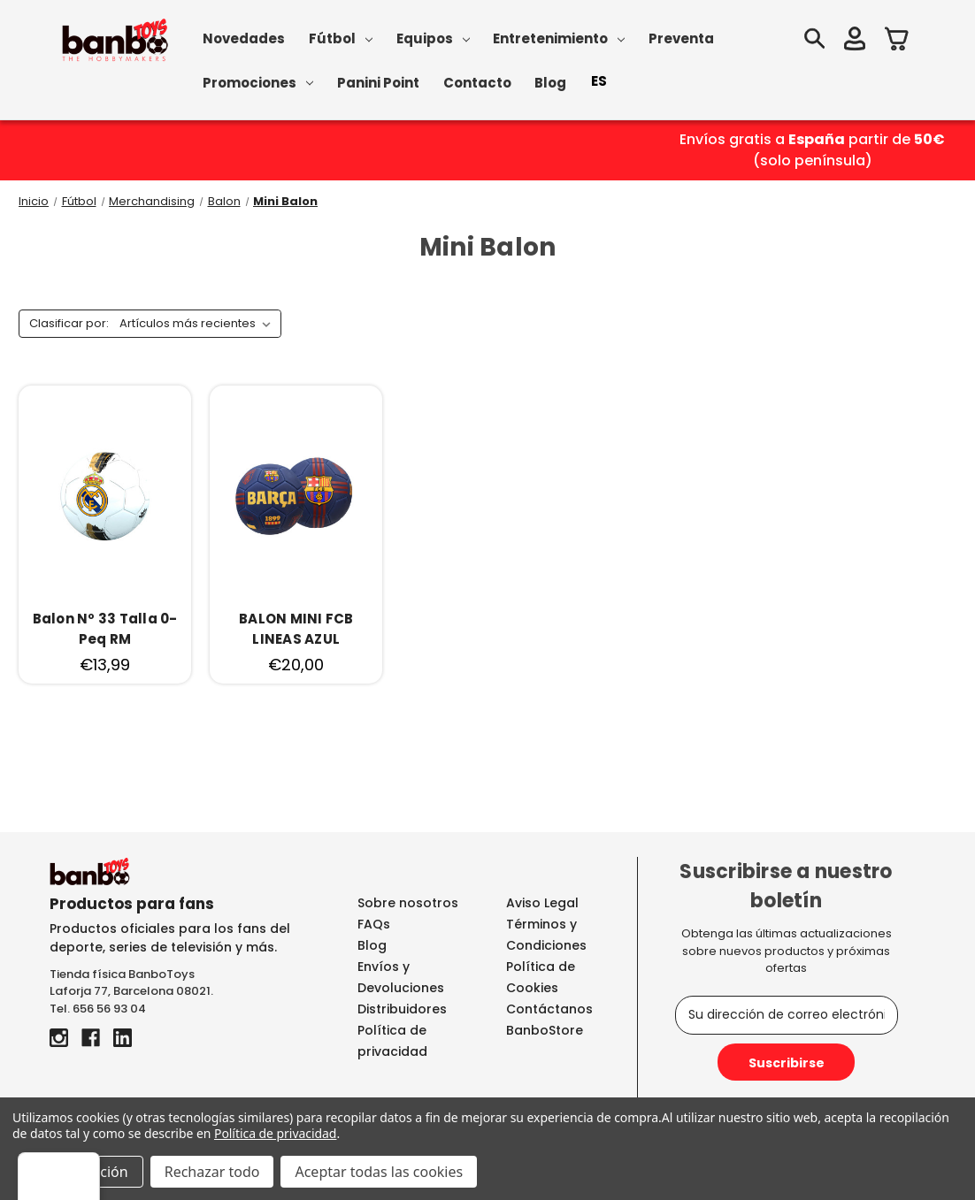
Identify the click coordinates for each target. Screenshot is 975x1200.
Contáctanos (549, 1009)
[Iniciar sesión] (854, 41)
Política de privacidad (275, 1133)
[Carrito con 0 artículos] (897, 41)
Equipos (433, 38)
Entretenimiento (559, 38)
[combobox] (599, 81)
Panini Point (378, 82)
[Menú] (946, 1162)
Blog (550, 82)
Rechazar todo (212, 1171)
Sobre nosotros (407, 903)
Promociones (258, 82)
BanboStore (544, 1030)
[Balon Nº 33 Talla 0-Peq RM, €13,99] (105, 629)
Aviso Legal (542, 903)
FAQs (373, 924)
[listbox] (198, 323)
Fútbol (340, 38)
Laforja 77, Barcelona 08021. (131, 990)
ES (599, 81)
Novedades (244, 38)
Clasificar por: (69, 323)
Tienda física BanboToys (122, 974)
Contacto (477, 82)
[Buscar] (814, 41)
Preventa (681, 38)
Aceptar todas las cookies (379, 1171)
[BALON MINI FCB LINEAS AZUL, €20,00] (296, 629)
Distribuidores (402, 1009)
